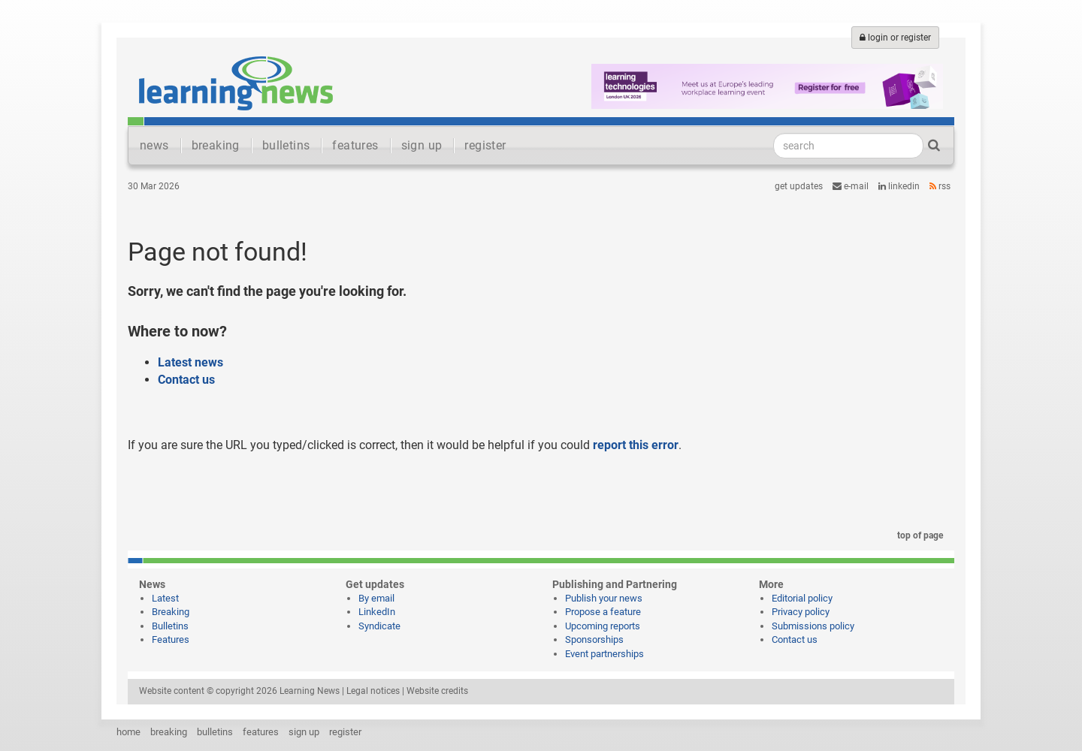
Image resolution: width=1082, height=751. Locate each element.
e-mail (851, 186)
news (154, 145)
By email (376, 598)
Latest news (190, 362)
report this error (636, 445)
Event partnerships (604, 653)
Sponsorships (594, 639)
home (128, 731)
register (485, 145)
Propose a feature (603, 611)
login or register (895, 37)
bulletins (286, 145)
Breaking (170, 611)
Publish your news (603, 598)
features (355, 145)
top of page (917, 535)
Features (170, 639)
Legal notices (373, 691)
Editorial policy (802, 598)
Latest (165, 598)
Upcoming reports (602, 626)
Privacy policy (801, 611)
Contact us (186, 379)
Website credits (437, 691)
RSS (940, 186)
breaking (216, 145)
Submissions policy (813, 626)
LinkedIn (899, 186)
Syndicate (379, 626)
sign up (422, 145)
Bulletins (170, 626)
